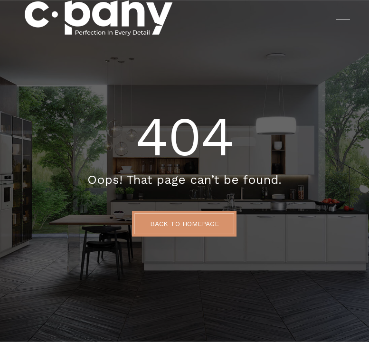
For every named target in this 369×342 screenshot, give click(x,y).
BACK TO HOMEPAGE (184, 224)
